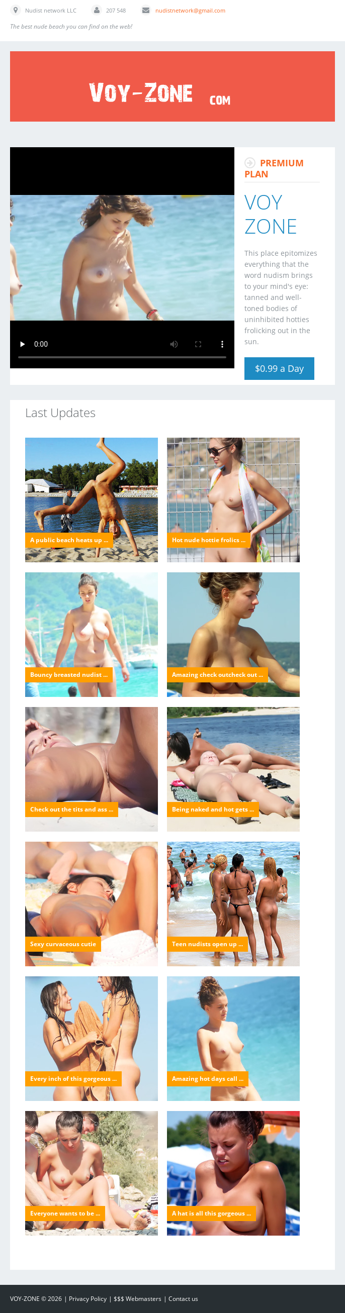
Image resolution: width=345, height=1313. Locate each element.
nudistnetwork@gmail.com (190, 10)
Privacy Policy (88, 1298)
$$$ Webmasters (137, 1298)
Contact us (183, 1298)
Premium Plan (274, 168)
